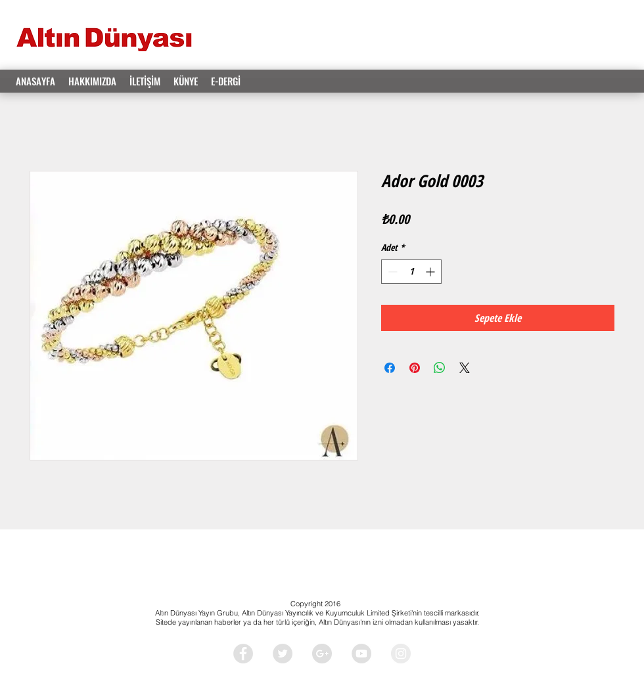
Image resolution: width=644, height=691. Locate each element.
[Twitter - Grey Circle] (282, 653)
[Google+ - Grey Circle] (322, 653)
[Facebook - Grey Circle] (243, 653)
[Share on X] (464, 368)
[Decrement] (391, 271)
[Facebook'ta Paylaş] (390, 368)
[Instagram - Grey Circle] (401, 653)
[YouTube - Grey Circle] (361, 653)
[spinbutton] (411, 271)
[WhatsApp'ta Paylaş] (440, 368)
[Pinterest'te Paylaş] (415, 368)
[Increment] (431, 271)
